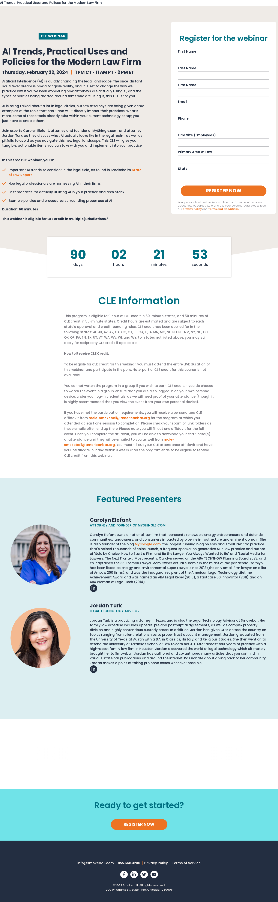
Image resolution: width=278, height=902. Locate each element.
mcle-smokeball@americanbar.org (119, 417)
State (183, 168)
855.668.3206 (129, 862)
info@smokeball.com (95, 862)
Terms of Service (186, 862)
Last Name (187, 68)
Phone (183, 118)
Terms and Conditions (223, 208)
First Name (187, 51)
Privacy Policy (192, 208)
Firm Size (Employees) (197, 135)
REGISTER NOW (139, 824)
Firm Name (187, 84)
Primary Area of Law (195, 151)
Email (182, 101)
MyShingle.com (148, 544)
